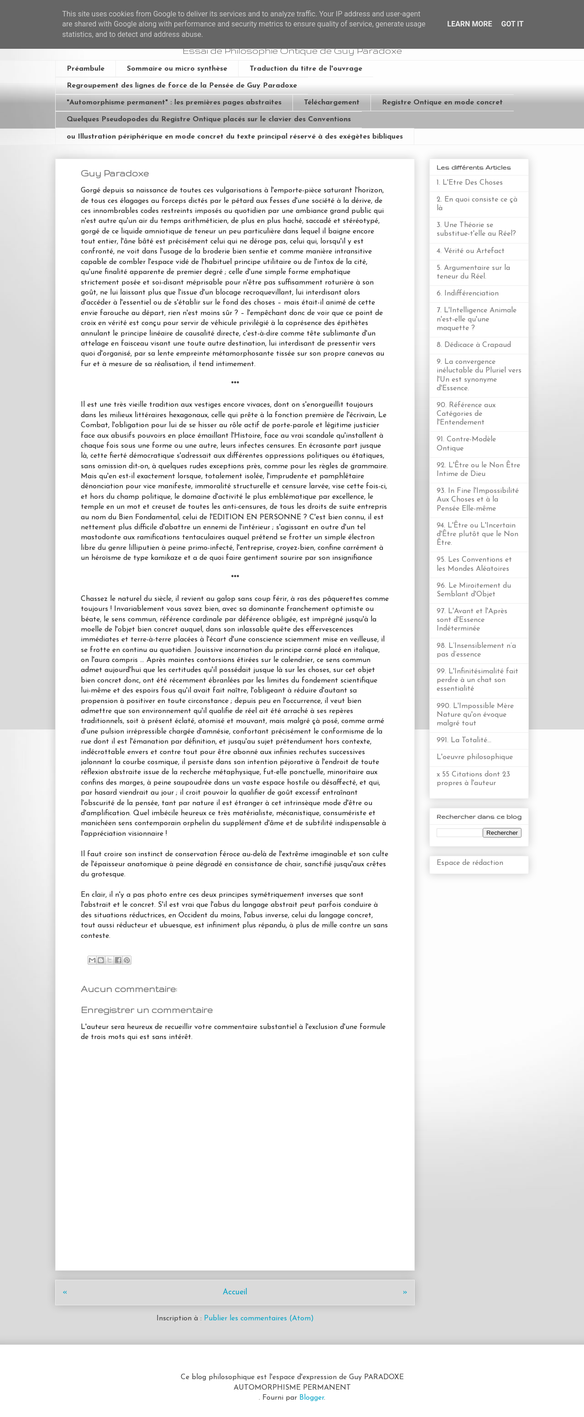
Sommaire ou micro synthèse (177, 68)
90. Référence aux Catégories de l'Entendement (466, 414)
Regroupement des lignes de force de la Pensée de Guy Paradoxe (182, 85)
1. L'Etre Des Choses (470, 182)
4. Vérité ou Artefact (471, 251)
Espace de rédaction (470, 863)
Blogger (311, 1397)
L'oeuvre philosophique (475, 757)
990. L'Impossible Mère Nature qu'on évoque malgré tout (475, 715)
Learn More (469, 24)
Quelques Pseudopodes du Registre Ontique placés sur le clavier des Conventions (209, 119)
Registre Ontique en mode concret (442, 102)
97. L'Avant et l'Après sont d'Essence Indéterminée (472, 620)
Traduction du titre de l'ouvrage (306, 68)
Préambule (85, 68)
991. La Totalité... (464, 740)
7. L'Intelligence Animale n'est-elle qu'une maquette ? (476, 319)
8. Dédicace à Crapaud (474, 345)
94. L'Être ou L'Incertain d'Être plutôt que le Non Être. (477, 534)
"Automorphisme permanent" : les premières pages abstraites (174, 102)
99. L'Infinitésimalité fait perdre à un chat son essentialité (477, 680)
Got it (512, 24)
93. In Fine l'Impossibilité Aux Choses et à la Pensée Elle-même (478, 499)
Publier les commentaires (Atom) (259, 1318)
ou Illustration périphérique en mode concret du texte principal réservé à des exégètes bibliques (235, 136)
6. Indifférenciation (468, 293)
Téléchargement (332, 102)
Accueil (235, 1292)
